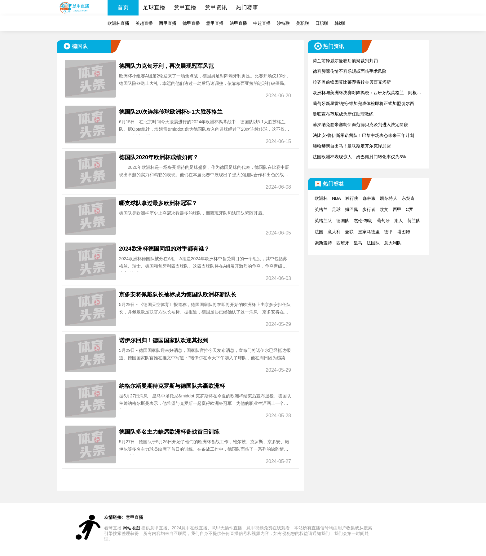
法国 (319, 231)
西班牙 (342, 242)
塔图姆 (403, 231)
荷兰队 (413, 220)
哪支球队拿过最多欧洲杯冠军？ (158, 203)
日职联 (321, 23)
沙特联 (283, 23)
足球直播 (154, 7)
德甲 (388, 231)
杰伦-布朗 (363, 220)
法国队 (373, 242)
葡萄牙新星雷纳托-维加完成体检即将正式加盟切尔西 (363, 103)
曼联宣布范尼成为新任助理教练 (343, 114)
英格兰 (321, 209)
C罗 (409, 209)
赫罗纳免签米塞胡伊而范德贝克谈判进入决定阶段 (360, 124)
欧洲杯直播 (118, 23)
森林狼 (369, 198)
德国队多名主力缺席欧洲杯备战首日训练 (169, 432)
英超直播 (144, 23)
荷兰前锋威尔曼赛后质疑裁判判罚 (345, 60)
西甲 (397, 209)
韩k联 (339, 23)
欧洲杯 (321, 198)
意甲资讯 (216, 7)
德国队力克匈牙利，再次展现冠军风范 (166, 66)
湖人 (398, 220)
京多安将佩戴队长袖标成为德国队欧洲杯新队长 (177, 294)
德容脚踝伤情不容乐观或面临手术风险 (350, 71)
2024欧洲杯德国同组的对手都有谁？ (164, 249)
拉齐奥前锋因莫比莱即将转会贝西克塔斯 (352, 82)
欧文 (384, 209)
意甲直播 (185, 7)
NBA (336, 198)
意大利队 (392, 242)
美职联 (302, 23)
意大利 (334, 231)
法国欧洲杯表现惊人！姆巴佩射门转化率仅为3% (359, 156)
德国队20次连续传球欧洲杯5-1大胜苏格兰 (171, 112)
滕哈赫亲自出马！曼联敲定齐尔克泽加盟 (352, 145)
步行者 (368, 209)
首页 (123, 7)
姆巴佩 (351, 209)
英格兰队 (323, 220)
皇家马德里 (369, 231)
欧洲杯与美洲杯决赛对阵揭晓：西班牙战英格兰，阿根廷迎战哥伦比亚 (367, 93)
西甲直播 (167, 23)
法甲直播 (238, 23)
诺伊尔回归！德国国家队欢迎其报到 (163, 340)
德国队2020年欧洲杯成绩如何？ (158, 157)
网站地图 (131, 527)
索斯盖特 (323, 242)
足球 (336, 209)
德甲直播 (191, 23)
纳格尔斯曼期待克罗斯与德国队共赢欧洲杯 (172, 386)
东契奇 (408, 198)
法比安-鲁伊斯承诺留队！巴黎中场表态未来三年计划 (363, 135)
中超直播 (262, 23)
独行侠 (351, 198)
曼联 (349, 231)
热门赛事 (247, 7)
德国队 (342, 220)
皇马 (358, 242)
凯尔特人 (388, 198)
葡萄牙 (383, 220)
